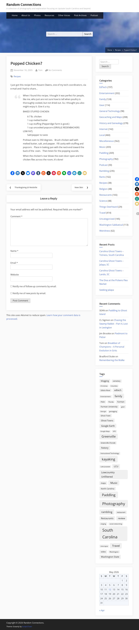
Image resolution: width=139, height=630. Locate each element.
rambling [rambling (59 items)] (106, 512)
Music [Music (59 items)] (113, 483)
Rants (102, 176)
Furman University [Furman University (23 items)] (109, 406)
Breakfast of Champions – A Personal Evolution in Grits (111, 347)
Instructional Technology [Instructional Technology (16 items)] (110, 453)
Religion (103, 188)
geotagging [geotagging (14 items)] (113, 411)
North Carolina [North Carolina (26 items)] (107, 488)
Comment (16, 216)
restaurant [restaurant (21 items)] (121, 512)
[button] (12, 173)
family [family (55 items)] (118, 396)
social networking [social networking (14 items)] (116, 524)
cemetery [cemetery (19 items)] (116, 381)
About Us (25, 15)
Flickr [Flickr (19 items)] (103, 402)
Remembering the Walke (111, 360)
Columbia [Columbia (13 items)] (114, 386)
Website (14, 275)
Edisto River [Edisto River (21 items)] (105, 390)
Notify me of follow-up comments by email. (34, 286)
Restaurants (105, 194)
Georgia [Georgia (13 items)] (103, 411)
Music (102, 146)
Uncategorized (106, 218)
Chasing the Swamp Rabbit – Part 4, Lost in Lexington (113, 324)
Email (14, 263)
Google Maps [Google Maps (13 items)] (105, 431)
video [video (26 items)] (103, 551)
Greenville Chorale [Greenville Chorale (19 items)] (108, 443)
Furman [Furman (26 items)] (120, 401)
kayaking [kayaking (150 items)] (108, 459)
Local (102, 135)
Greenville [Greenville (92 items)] (109, 436)
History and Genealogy (111, 123)
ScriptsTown (27, 626)
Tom (40, 69)
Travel (102, 212)
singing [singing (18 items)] (103, 524)
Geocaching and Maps (110, 117)
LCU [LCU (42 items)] (116, 466)
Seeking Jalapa (106, 289)
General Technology (109, 111)
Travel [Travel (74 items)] (116, 546)
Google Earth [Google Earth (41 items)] (108, 425)
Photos (37, 15)
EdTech (103, 87)
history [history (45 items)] (104, 447)
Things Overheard (108, 206)
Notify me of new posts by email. (29, 293)
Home (15, 15)
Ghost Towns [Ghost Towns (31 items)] (107, 420)
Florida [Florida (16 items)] (111, 402)
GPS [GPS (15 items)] (114, 431)
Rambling (104, 170)
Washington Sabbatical (111, 224)
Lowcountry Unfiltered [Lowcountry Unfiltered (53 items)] (108, 474)
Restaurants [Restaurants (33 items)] (107, 518)
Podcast (94, 15)
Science (103, 200)
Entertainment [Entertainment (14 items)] (105, 396)
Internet (103, 129)
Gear (101, 105)
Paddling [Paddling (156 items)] (109, 495)
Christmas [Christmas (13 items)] (104, 386)
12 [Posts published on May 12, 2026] (110, 589)
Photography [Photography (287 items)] (113, 503)
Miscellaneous (106, 141)
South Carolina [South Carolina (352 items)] (109, 533)
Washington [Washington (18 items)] (114, 552)
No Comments (55, 70)
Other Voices (64, 15)
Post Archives (80, 15)
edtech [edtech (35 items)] (117, 390)
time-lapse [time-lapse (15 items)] (104, 546)
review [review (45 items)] (121, 518)
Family (102, 99)
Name (14, 251)
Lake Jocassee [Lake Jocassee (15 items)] (105, 467)
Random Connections (23, 4)
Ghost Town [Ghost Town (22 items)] (105, 415)
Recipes (17, 76)
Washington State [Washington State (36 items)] (110, 556)
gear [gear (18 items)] (123, 407)
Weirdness (104, 230)
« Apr (102, 610)
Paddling (103, 152)
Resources (49, 15)
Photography (106, 159)
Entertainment (106, 93)
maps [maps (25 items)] (103, 483)
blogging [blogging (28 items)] (105, 380)
